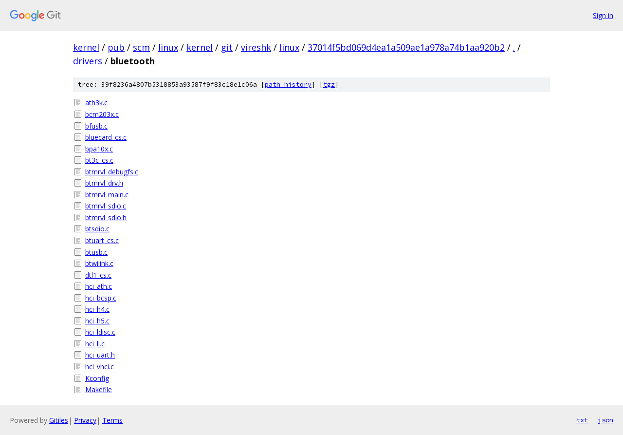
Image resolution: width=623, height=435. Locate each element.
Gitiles (58, 420)
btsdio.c (97, 228)
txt (582, 420)
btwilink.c (99, 263)
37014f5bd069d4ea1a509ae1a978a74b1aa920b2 (406, 47)
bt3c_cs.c (99, 160)
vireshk (256, 47)
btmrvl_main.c (106, 194)
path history (288, 84)
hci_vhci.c (99, 366)
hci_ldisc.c (100, 332)
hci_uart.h (100, 354)
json (605, 420)
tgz (329, 84)
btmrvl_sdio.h (106, 217)
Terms (112, 420)
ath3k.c (96, 102)
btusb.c (96, 252)
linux (168, 47)
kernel (86, 47)
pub (116, 47)
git (227, 47)
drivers (87, 61)
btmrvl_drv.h (104, 183)
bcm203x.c (102, 114)
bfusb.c (96, 126)
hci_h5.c (97, 320)
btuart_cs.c (102, 240)
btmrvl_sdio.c (105, 205)
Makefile (98, 389)
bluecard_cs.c (106, 137)
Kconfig (97, 378)
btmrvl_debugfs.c (111, 171)
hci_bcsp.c (100, 298)
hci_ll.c (95, 343)
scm (141, 47)
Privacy (85, 420)
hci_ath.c (98, 286)
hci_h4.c (97, 309)
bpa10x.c (99, 148)
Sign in (603, 15)
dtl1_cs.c (98, 275)
